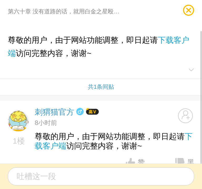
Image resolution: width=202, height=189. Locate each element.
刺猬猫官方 (54, 112)
